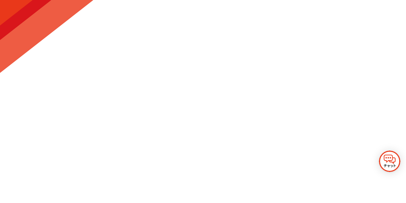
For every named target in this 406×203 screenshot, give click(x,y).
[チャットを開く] (389, 161)
